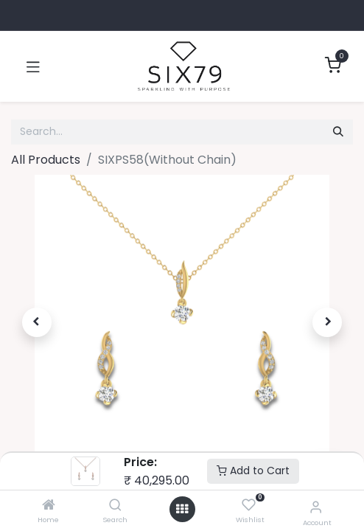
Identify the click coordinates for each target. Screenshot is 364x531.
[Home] (48, 505)
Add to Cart (253, 470)
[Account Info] (316, 507)
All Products (45, 159)
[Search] (115, 505)
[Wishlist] (249, 505)
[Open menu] (182, 509)
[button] (37, 322)
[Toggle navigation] (33, 66)
